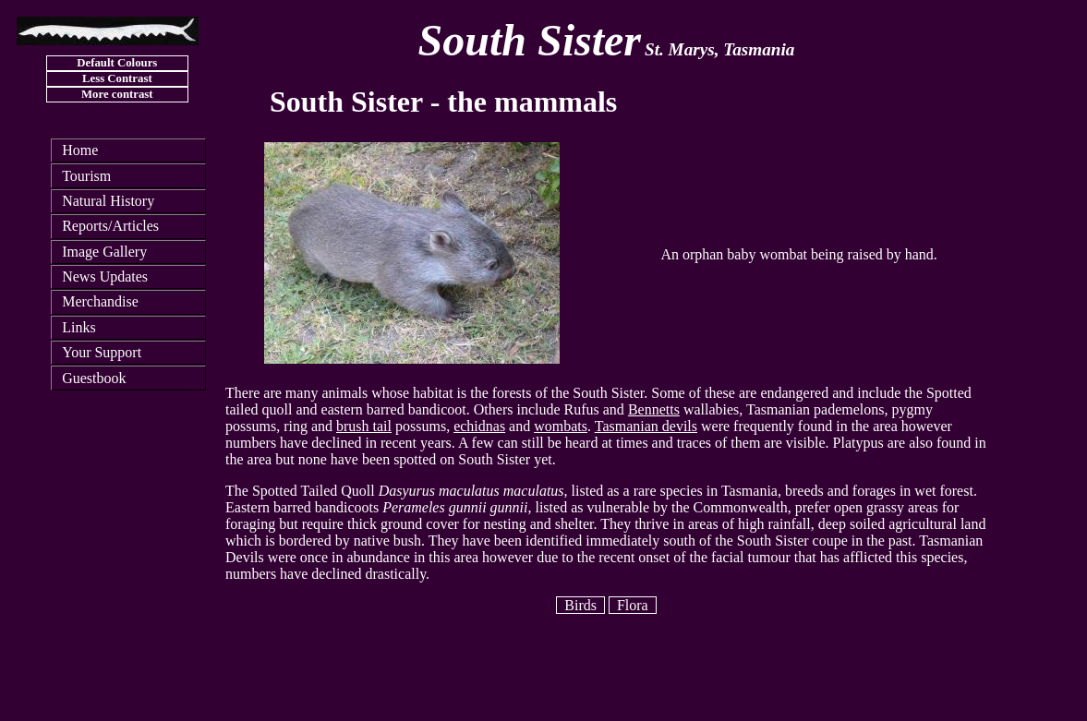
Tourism (86, 176)
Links (78, 327)
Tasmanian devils (646, 426)
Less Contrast (117, 78)
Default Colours (117, 62)
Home (80, 150)
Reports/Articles (110, 226)
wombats (560, 426)
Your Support (101, 352)
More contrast (117, 94)
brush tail (364, 426)
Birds (580, 605)
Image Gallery (104, 251)
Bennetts (654, 409)
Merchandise (100, 301)
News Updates (105, 276)
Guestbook (94, 378)
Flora (632, 605)
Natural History (108, 201)
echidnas (479, 426)
